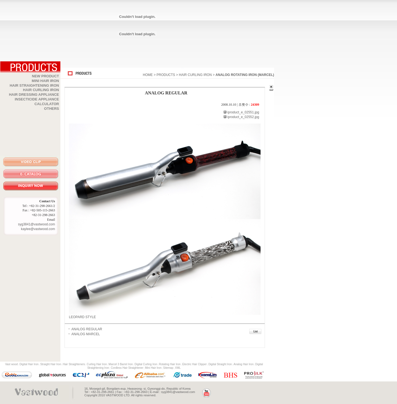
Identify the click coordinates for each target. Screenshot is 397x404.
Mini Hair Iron (153, 367)
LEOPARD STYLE (82, 317)
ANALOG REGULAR (86, 329)
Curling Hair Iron (97, 364)
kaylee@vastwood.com (38, 229)
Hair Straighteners (74, 364)
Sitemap (168, 367)
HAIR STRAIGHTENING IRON (34, 85)
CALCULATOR (46, 104)
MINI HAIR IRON (45, 81)
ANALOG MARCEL (85, 334)
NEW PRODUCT (45, 76)
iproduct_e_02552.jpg (242, 117)
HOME (148, 75)
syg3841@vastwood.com (36, 224)
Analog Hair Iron (243, 364)
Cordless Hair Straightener (127, 367)
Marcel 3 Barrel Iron (121, 364)
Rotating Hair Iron (170, 364)
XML (178, 367)
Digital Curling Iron (146, 364)
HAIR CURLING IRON (41, 90)
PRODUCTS (166, 75)
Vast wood (11, 364)
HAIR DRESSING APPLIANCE (34, 94)
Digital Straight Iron (220, 364)
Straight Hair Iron (50, 364)
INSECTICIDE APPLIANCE (37, 99)
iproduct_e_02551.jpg (242, 112)
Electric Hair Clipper (194, 364)
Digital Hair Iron (29, 364)
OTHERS (51, 109)
